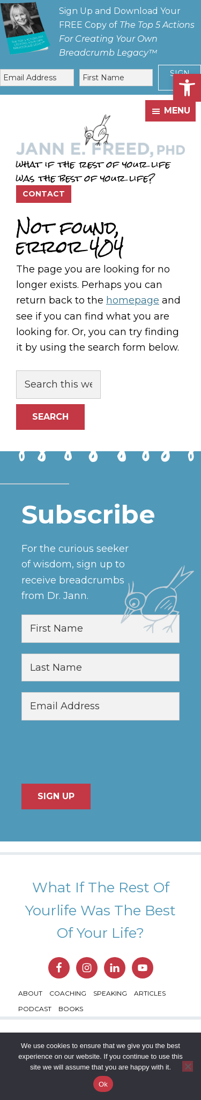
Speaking (110, 993)
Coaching (67, 993)
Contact (44, 194)
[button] (187, 88)
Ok (103, 1084)
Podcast (34, 1009)
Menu (177, 110)
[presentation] (102, 752)
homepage (132, 300)
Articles (150, 993)
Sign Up (56, 796)
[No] (187, 1066)
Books (70, 1009)
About (30, 993)
